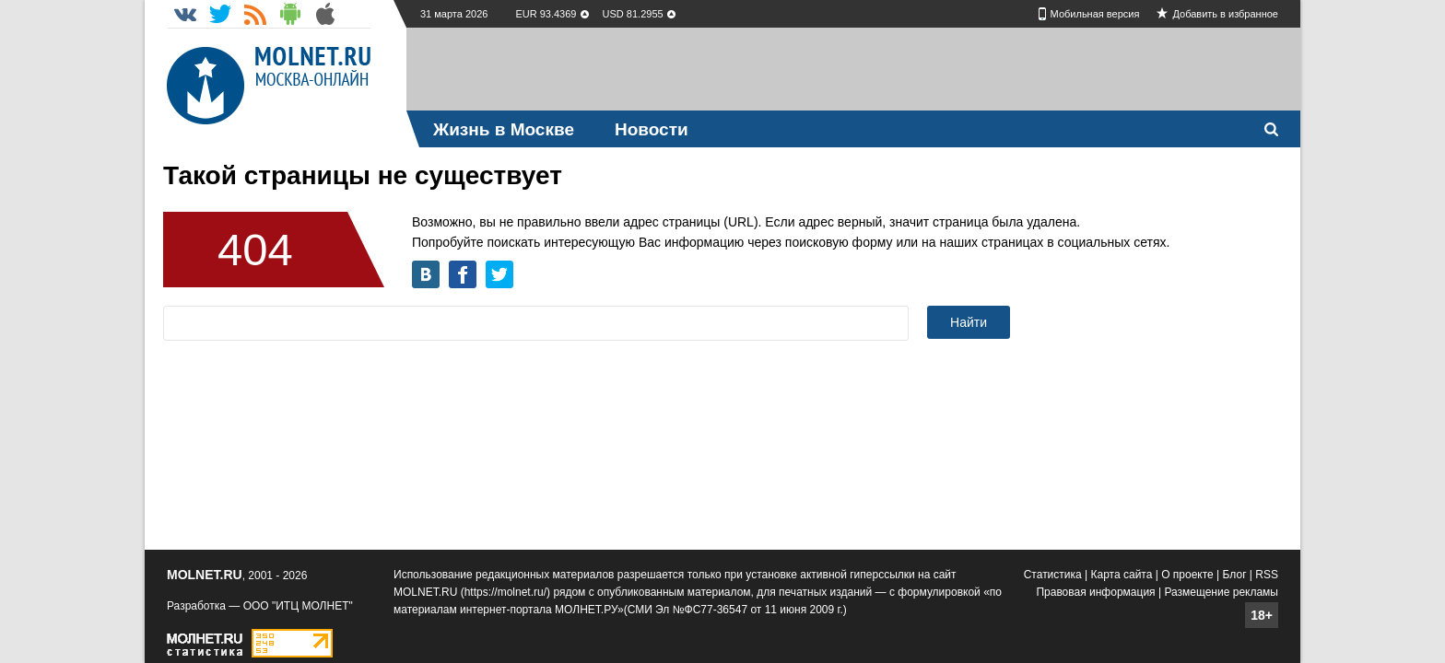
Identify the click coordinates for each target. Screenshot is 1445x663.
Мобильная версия (1095, 13)
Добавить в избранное (1225, 13)
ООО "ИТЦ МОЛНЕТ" (298, 605)
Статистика (1053, 574)
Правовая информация (1095, 592)
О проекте (1187, 574)
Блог (1235, 574)
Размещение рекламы (1221, 592)
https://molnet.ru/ (505, 592)
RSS (1266, 574)
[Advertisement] (853, 69)
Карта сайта (1122, 574)
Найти (968, 322)
